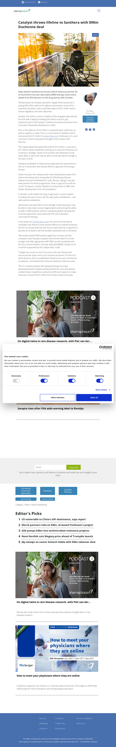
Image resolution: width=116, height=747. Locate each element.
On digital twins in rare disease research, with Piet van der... (55, 341)
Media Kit (44, 2)
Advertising (43, 723)
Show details (101, 390)
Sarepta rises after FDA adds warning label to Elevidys (51, 408)
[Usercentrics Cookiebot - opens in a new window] (101, 347)
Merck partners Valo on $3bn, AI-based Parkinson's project (57, 525)
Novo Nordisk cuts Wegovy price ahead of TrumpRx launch (57, 536)
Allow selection (57, 397)
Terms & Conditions (84, 718)
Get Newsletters (30, 2)
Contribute (59, 718)
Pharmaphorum (22, 722)
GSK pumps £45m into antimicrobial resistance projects (55, 530)
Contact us (43, 728)
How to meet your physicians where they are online (48, 675)
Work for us (80, 723)
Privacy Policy (60, 728)
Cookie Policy (60, 723)
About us (42, 718)
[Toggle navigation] (99, 10)
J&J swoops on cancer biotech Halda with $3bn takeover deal (58, 542)
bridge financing (50, 136)
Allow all (94, 397)
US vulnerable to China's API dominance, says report (54, 519)
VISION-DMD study (40, 221)
